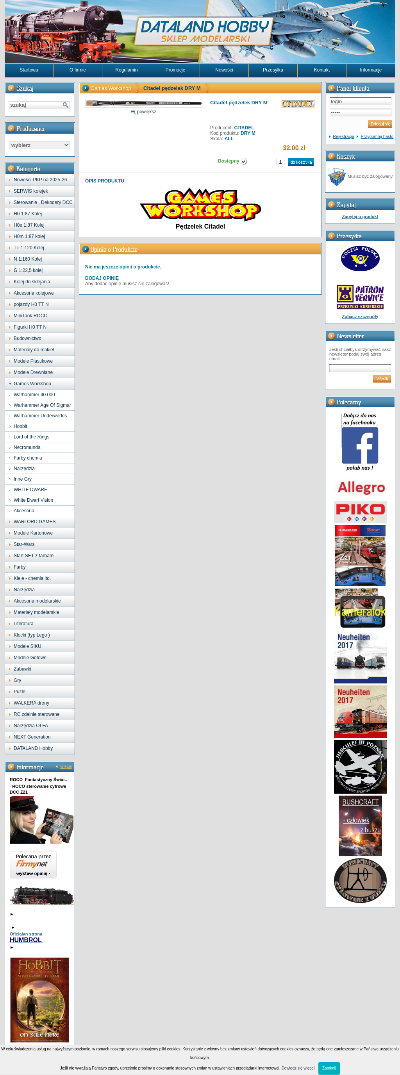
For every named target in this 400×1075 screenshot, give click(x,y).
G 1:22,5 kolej (28, 270)
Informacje (371, 70)
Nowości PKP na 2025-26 (40, 179)
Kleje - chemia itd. (32, 578)
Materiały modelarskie (36, 612)
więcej (66, 766)
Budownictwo (27, 338)
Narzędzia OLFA (31, 725)
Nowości (224, 70)
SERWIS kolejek (31, 191)
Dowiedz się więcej (298, 1068)
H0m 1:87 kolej (29, 236)
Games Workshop (32, 383)
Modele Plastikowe (33, 361)
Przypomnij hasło (377, 136)
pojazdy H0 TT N (31, 304)
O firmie (78, 70)
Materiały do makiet (34, 349)
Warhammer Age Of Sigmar (42, 405)
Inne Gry (23, 479)
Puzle (19, 691)
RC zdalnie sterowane (36, 714)
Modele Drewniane (33, 372)
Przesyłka (273, 70)
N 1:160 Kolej (28, 259)
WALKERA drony (31, 703)
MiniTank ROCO (31, 315)
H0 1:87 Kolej (28, 213)
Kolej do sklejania (32, 281)
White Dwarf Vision (33, 500)
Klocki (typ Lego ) (32, 635)
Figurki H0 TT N (30, 327)
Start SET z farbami (34, 555)
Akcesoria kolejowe (34, 293)
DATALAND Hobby (33, 748)
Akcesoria (24, 510)
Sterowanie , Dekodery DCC (43, 202)
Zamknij (329, 1068)
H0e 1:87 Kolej (29, 225)
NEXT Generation (32, 737)
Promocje (176, 70)
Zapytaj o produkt (360, 216)
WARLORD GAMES (35, 521)
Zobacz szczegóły (360, 316)
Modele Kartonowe (33, 533)
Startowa (29, 70)
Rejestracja (343, 136)
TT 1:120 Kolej (29, 247)
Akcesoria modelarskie (37, 601)
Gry (17, 680)
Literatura (24, 623)
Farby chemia (28, 458)
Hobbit (20, 426)
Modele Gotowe (30, 657)
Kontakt (322, 70)
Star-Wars (24, 544)
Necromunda (27, 447)
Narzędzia (24, 468)
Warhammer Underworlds (40, 416)
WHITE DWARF (30, 489)
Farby (20, 567)
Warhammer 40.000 (34, 394)
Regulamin (126, 70)
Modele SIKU (27, 646)
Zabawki (22, 669)
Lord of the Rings (31, 437)
